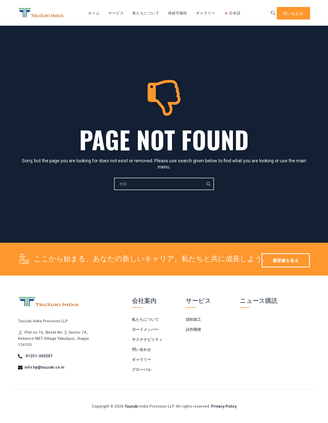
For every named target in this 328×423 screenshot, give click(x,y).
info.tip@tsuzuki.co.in (44, 367)
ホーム (90, 12)
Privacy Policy (224, 406)
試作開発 (193, 329)
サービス (112, 12)
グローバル (141, 369)
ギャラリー (202, 12)
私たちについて (142, 12)
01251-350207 (39, 356)
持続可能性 (174, 12)
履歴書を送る (286, 260)
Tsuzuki (131, 406)
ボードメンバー (145, 329)
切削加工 (193, 319)
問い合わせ (293, 13)
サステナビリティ (147, 339)
